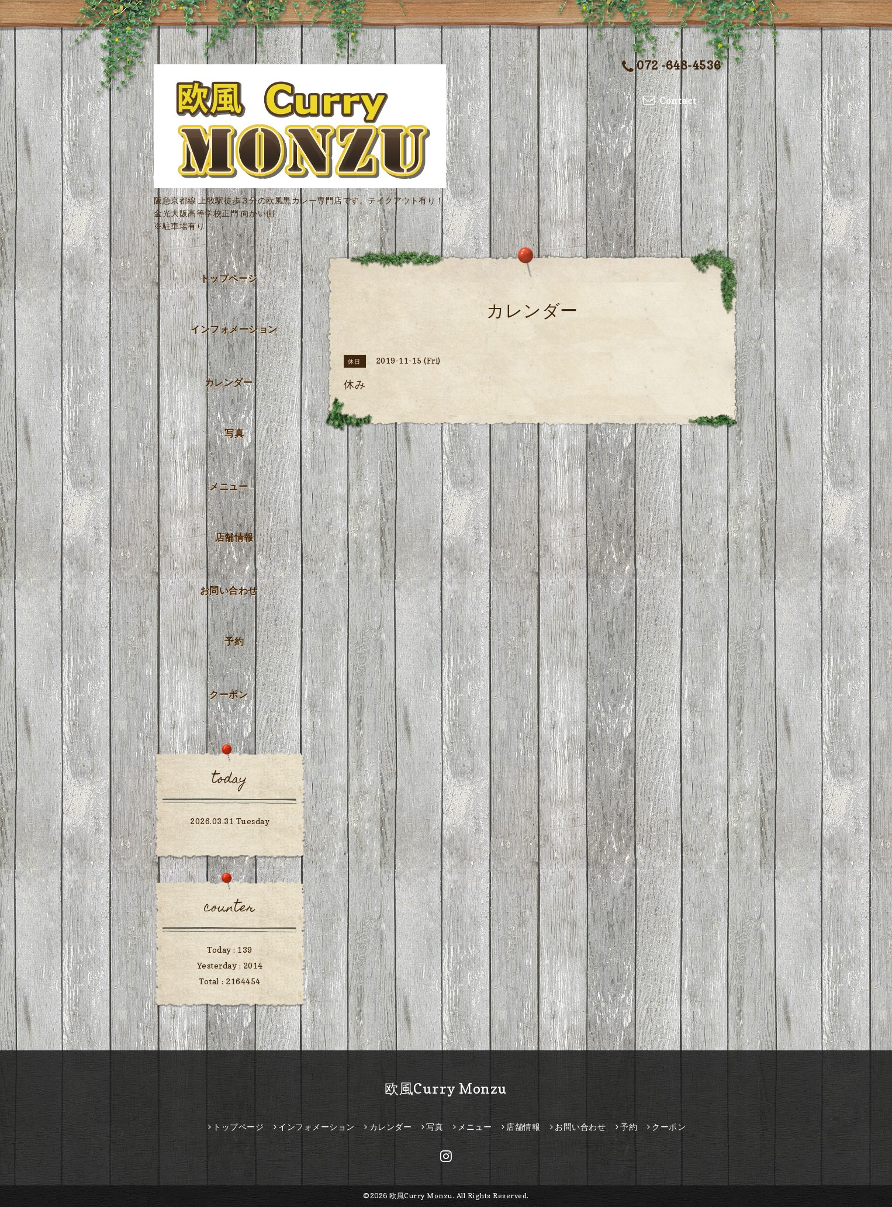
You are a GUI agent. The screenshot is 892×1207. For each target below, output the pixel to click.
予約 (234, 641)
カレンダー (229, 382)
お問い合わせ (229, 590)
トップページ (229, 278)
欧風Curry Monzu (446, 1088)
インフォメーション (234, 329)
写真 (234, 433)
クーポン (228, 694)
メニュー (228, 486)
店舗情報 (234, 537)
